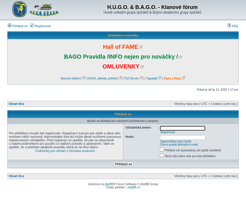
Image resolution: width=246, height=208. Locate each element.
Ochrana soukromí (82, 151)
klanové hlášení (71, 78)
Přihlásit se (18, 26)
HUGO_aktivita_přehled (102, 78)
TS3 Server (131, 78)
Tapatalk (151, 78)
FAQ (233, 26)
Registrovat (40, 26)
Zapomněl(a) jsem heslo (175, 141)
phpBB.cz (134, 187)
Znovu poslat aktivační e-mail (179, 144)
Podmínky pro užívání (51, 151)
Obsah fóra (16, 103)
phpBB (109, 184)
